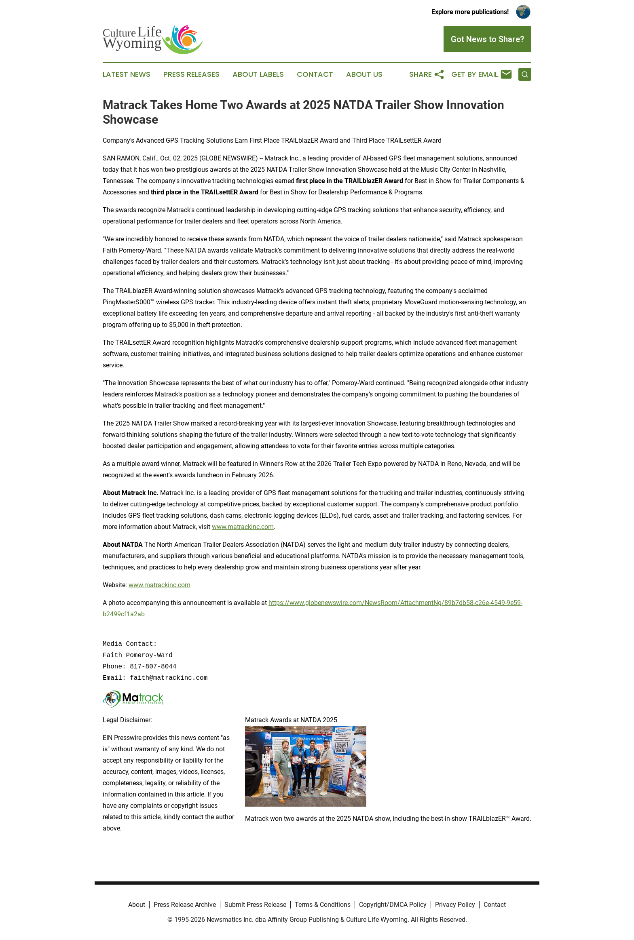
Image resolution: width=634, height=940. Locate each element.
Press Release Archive (185, 904)
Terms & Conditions (323, 904)
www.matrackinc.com (243, 527)
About (136, 904)
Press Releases (191, 74)
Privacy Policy (455, 904)
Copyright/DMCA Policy (393, 904)
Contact (315, 74)
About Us (364, 74)
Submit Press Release (255, 904)
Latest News (126, 74)
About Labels (258, 74)
